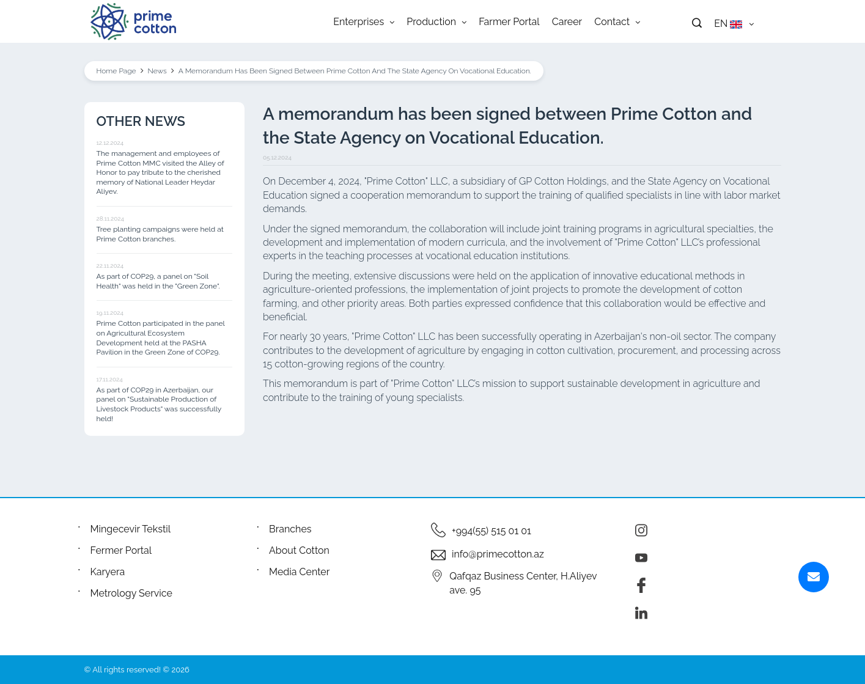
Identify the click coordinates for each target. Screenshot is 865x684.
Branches (290, 529)
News (157, 71)
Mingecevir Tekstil (130, 529)
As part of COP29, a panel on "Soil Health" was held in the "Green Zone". (158, 281)
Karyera (107, 572)
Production (436, 22)
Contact (617, 22)
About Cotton (299, 550)
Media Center (299, 572)
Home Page (116, 71)
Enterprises (363, 22)
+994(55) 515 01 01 (491, 531)
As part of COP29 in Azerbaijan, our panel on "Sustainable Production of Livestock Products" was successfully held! (159, 404)
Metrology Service (131, 593)
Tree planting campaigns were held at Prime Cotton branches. (160, 234)
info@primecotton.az (498, 554)
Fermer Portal (121, 550)
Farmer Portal (509, 22)
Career (567, 22)
